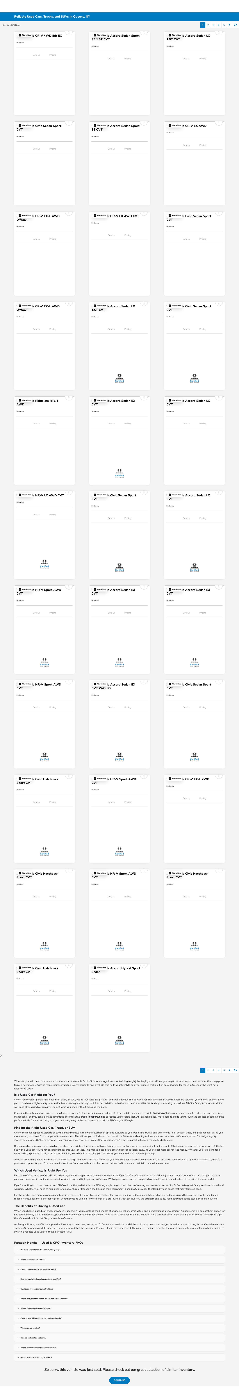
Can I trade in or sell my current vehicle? (36, 1289)
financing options (162, 1113)
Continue (119, 1380)
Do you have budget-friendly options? (35, 1308)
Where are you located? (30, 1328)
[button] (24, 35)
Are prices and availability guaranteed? (36, 1357)
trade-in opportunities (93, 1116)
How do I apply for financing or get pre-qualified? (40, 1279)
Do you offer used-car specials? (33, 1259)
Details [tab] (36, 54)
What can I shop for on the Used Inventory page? (40, 1250)
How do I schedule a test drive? (33, 1338)
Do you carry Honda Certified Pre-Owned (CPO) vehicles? (43, 1299)
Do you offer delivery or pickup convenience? (38, 1347)
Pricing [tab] (52, 54)
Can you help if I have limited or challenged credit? (41, 1318)
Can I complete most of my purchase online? (38, 1269)
